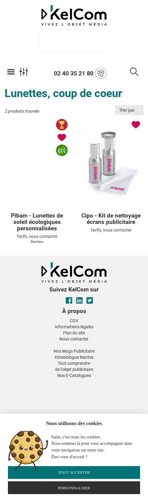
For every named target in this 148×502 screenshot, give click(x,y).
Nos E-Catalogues (74, 375)
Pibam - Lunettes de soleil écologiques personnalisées (37, 222)
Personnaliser (74, 488)
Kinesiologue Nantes (74, 357)
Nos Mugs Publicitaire (74, 351)
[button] (28, 383)
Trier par (129, 110)
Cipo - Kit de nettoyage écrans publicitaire (111, 219)
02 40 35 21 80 (80, 73)
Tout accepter (74, 472)
